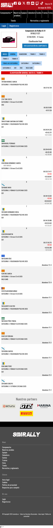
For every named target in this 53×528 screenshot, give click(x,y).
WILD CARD (29, 68)
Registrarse (14, 25)
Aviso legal (5, 479)
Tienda (4, 465)
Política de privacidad (9, 485)
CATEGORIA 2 (36, 63)
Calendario (5, 455)
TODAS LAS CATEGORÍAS (10, 63)
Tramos (4, 460)
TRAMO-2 (42, 54)
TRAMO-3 (5, 59)
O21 (15, 68)
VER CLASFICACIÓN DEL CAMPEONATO (35, 46)
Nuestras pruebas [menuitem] (17, 14)
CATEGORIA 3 (7, 68)
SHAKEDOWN (23, 54)
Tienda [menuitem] (13, 20)
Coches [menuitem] (39, 12)
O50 (21, 68)
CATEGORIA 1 (25, 63)
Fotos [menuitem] (50, 12)
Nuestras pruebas (8, 450)
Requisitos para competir (10, 487)
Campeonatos (6, 447)
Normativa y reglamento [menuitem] (39, 20)
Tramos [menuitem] (45, 12)
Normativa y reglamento (10, 468)
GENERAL (12, 54)
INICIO (5, 54)
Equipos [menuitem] (24, 12)
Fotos (4, 463)
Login (4, 25)
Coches (4, 457)
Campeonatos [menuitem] (5, 12)
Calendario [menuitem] (32, 12)
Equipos (4, 452)
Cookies (4, 482)
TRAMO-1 (33, 54)
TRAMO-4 (15, 59)
